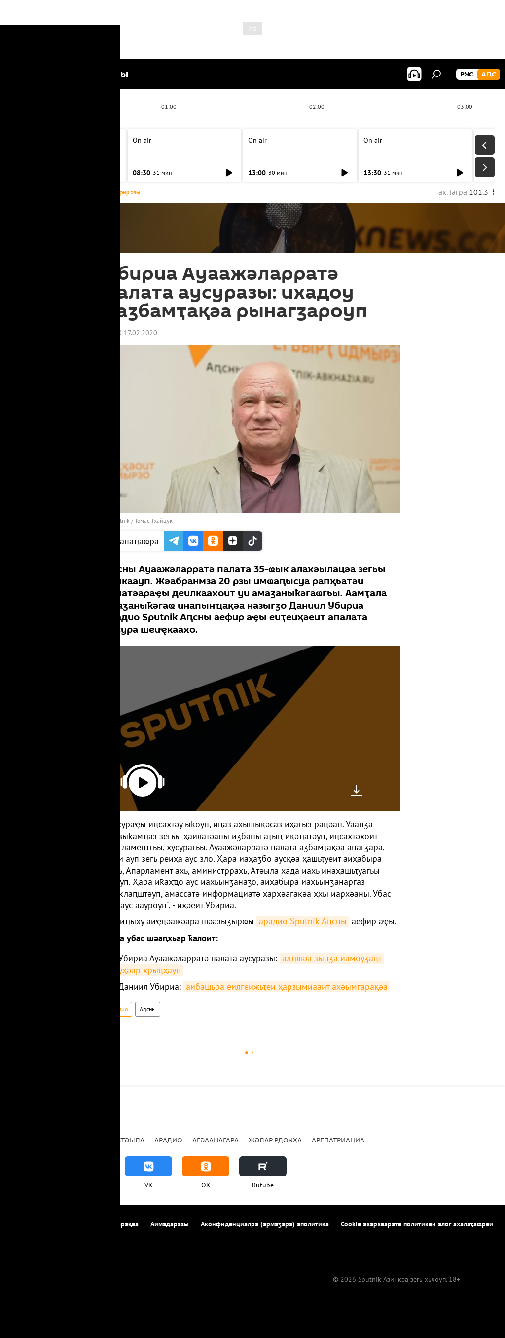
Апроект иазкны (35, 1224)
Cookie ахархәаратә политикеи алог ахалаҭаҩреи (417, 1224)
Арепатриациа (338, 1139)
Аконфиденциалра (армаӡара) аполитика (265, 1224)
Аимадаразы (169, 1224)
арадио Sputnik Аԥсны (303, 921)
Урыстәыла (123, 1139)
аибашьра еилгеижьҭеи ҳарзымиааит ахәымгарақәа (287, 986)
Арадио (118, 1009)
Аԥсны (148, 1009)
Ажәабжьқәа (34, 1139)
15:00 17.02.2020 (131, 332)
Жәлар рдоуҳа (275, 1139)
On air (26, 140)
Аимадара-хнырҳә (38, 1237)
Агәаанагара (215, 1139)
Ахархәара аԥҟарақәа (105, 1224)
